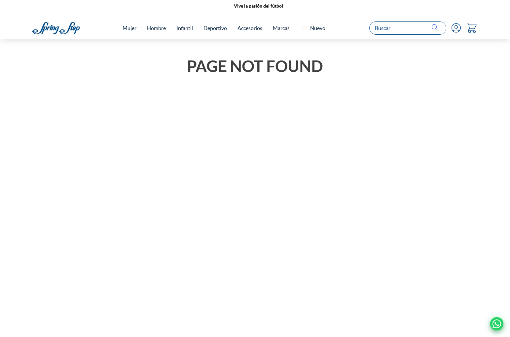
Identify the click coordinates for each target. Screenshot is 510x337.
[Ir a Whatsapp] (496, 323)
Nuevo (317, 28)
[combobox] (407, 28)
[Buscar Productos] (436, 28)
